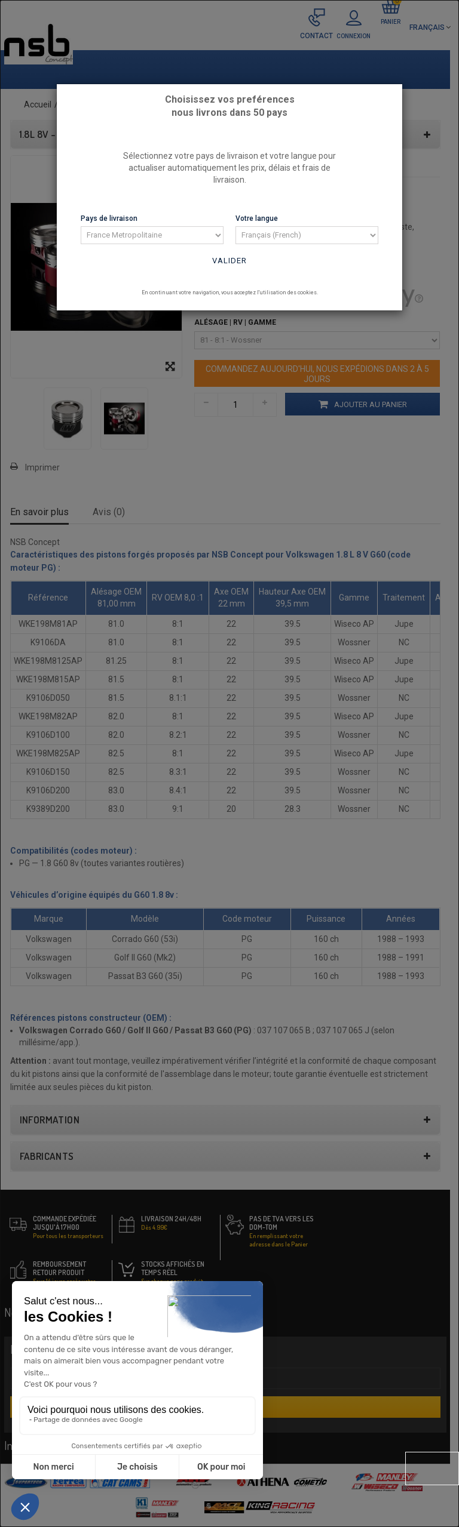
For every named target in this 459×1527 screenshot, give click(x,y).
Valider (229, 260)
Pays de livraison (109, 218)
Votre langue (256, 218)
